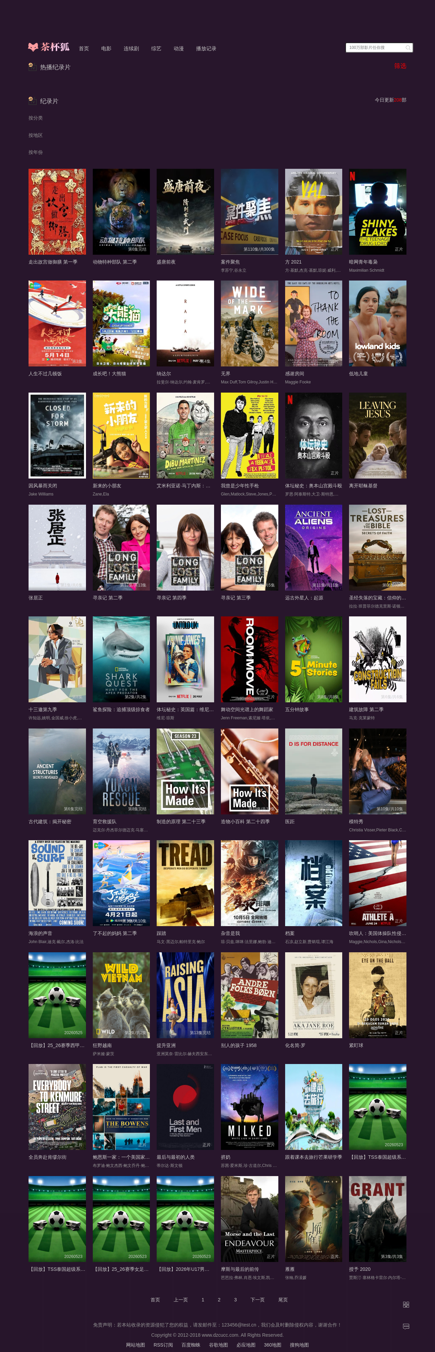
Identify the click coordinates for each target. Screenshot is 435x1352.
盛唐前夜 (166, 262)
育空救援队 (105, 821)
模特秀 (356, 821)
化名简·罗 (295, 1045)
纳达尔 (164, 373)
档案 (290, 933)
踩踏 (161, 933)
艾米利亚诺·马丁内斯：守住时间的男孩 (198, 485)
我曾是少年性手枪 (240, 485)
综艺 (156, 48)
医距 (290, 821)
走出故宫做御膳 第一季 (53, 262)
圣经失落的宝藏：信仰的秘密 (380, 597)
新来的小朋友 (107, 485)
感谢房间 (294, 373)
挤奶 (225, 1157)
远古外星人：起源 (304, 597)
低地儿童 (358, 373)
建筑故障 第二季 (366, 709)
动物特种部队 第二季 (115, 262)
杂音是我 (230, 933)
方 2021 (293, 262)
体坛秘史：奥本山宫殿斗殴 (313, 485)
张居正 (36, 597)
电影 (106, 48)
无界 (225, 373)
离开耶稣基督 (363, 485)
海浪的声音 (40, 933)
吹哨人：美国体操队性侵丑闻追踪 (384, 933)
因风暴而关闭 (43, 485)
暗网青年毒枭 (363, 262)
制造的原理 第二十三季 (181, 821)
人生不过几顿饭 (45, 373)
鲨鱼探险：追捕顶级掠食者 (121, 709)
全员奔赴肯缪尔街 (48, 1157)
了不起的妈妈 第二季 (115, 933)
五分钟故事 (297, 709)
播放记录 (206, 48)
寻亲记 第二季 (108, 597)
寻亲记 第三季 (236, 597)
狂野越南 (102, 1045)
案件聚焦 (230, 262)
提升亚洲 (166, 1045)
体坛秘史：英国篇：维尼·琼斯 (188, 709)
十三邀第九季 (43, 709)
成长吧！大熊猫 (109, 373)
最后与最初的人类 (176, 1157)
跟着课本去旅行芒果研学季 (313, 1157)
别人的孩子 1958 (239, 1045)
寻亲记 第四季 (172, 597)
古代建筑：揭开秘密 (50, 821)
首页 (84, 48)
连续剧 (131, 48)
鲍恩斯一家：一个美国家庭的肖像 (128, 1157)
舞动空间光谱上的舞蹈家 (247, 709)
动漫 (179, 48)
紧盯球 (356, 1045)
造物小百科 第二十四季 (245, 821)
